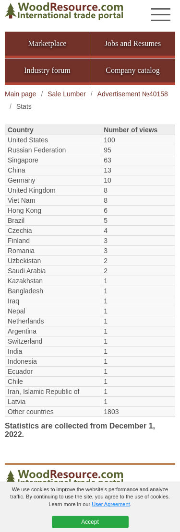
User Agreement (111, 504)
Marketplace (47, 43)
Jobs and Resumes (133, 43)
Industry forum (47, 70)
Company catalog (132, 70)
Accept (90, 522)
